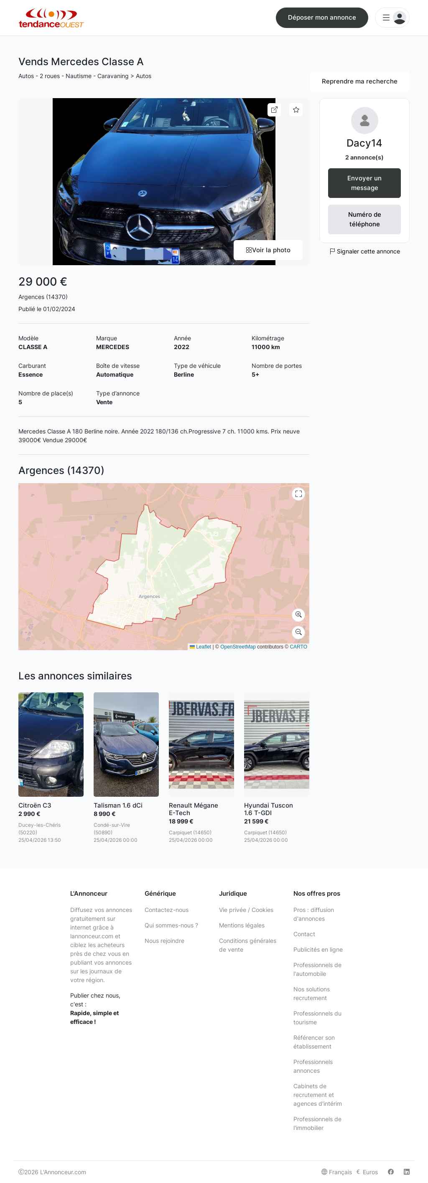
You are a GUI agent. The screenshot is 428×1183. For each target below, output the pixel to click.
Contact (304, 933)
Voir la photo (268, 250)
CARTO (298, 647)
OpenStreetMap (238, 647)
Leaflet (200, 647)
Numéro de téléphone (364, 219)
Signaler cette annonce (364, 251)
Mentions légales (242, 925)
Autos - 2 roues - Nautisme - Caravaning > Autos (84, 75)
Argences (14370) (43, 296)
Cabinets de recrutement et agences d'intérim (317, 1094)
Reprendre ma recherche (359, 81)
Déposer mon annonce (322, 17)
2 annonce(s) (364, 157)
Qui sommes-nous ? (171, 925)
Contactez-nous (167, 909)
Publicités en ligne (318, 949)
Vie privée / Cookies (246, 909)
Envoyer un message (364, 183)
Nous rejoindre (164, 940)
